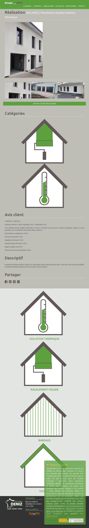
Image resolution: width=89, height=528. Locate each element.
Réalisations (49, 6)
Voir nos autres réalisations (44, 104)
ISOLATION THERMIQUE (44, 338)
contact (81, 6)
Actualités (59, 6)
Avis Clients (32, 509)
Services (38, 6)
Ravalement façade (45, 389)
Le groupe (28, 6)
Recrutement (71, 6)
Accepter (62, 520)
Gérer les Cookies (76, 520)
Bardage (44, 440)
